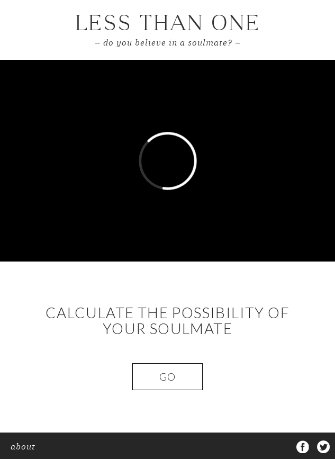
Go (167, 376)
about (23, 447)
